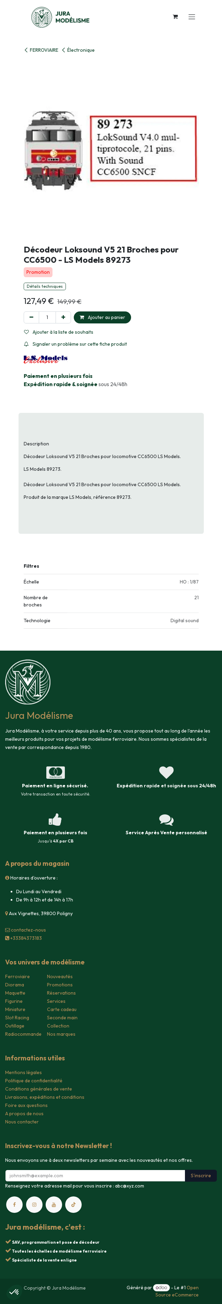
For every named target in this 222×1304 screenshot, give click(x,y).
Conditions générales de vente (38, 1089)
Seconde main (62, 1017)
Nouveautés (60, 976)
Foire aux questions (26, 1105)
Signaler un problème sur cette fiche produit (75, 344)
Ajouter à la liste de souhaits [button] (58, 332)
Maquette (15, 993)
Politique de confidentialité (33, 1081)
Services (56, 1001)
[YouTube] (54, 1204)
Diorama (14, 985)
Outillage (14, 1026)
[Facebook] (14, 1204)
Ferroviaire (17, 976)
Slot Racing (17, 1017)
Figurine (14, 1001)
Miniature (15, 1009)
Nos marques (61, 1034)
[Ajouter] (63, 317)
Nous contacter (22, 1122)
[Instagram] (34, 1204)
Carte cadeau (62, 1009)
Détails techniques (45, 286)
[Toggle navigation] (192, 16)
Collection (58, 1026)
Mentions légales (23, 1072)
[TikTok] (73, 1204)
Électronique (78, 50)
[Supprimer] (31, 317)
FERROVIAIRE (41, 50)
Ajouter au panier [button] (102, 317)
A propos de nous (24, 1113)
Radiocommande (23, 1034)
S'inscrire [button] (201, 1175)
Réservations (61, 993)
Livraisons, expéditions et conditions (44, 1097)
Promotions (60, 985)
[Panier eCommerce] (175, 16)
